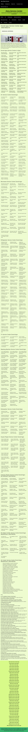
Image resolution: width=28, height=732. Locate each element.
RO (1, 22)
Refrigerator (10, 17)
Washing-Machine (17, 17)
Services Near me (4, 6)
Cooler (23, 19)
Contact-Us (7, 4)
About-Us (13, 4)
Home (2, 17)
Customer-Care (20, 4)
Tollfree (2, 4)
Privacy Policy (10, 728)
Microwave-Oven (4, 19)
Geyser (19, 19)
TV (9, 19)
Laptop (10, 22)
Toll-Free (14, 728)
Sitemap (2, 728)
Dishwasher (14, 19)
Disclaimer (6, 728)
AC (5, 17)
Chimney (5, 22)
